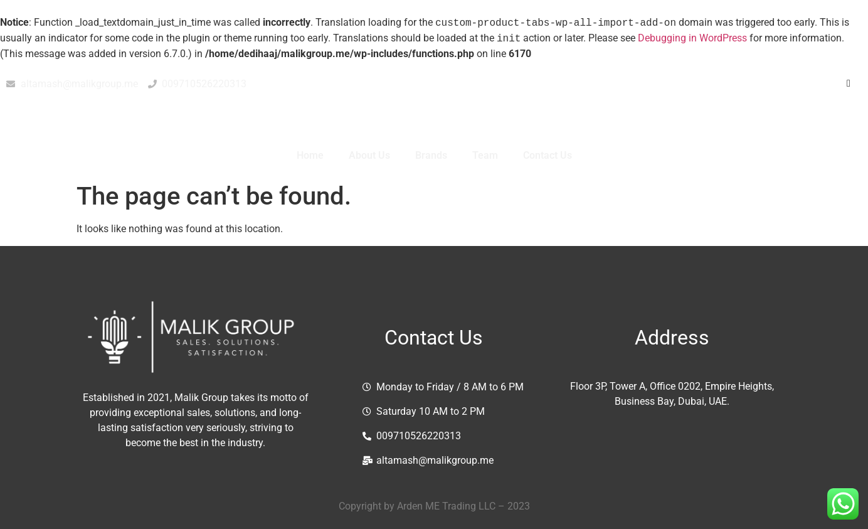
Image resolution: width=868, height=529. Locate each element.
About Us (369, 155)
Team (485, 155)
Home (310, 155)
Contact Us (547, 155)
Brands (431, 155)
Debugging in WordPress (692, 39)
